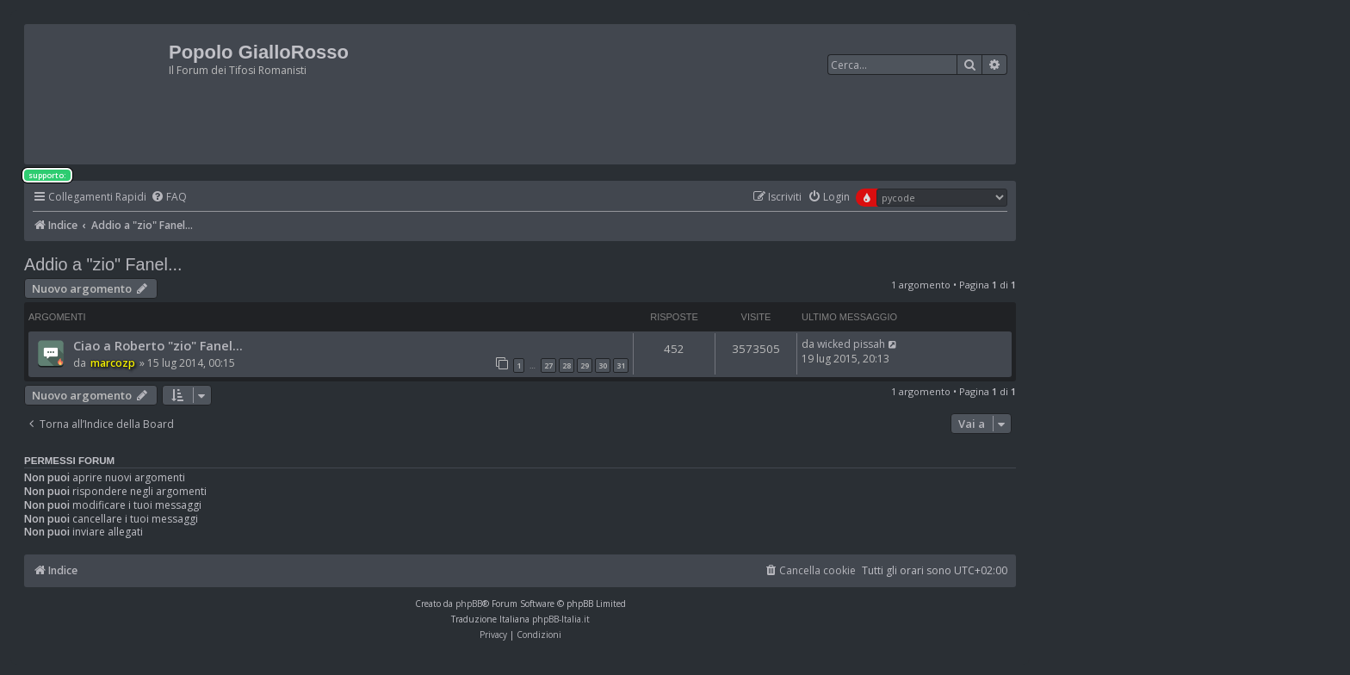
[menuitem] (169, 197)
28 (566, 365)
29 (584, 365)
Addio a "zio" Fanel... (103, 264)
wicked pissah (851, 344)
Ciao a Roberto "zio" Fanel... (158, 345)
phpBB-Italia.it (561, 619)
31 (620, 365)
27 (548, 365)
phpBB (468, 604)
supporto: (47, 175)
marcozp (112, 363)
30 (602, 365)
